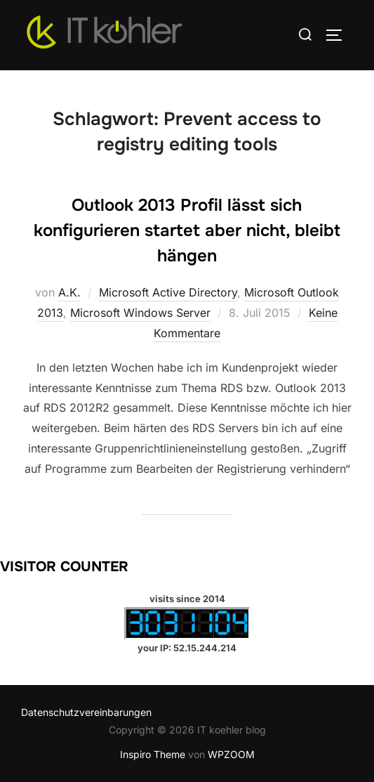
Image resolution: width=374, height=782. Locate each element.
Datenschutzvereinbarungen (86, 712)
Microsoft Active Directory (168, 292)
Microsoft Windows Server (140, 313)
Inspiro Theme (152, 754)
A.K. (69, 292)
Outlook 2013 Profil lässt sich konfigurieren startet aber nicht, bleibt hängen (187, 230)
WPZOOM (231, 754)
